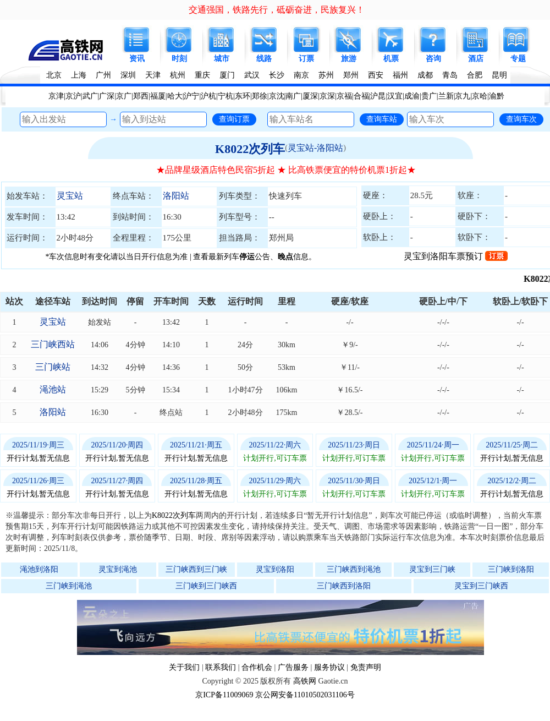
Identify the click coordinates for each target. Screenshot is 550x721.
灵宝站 (70, 195)
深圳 (128, 75)
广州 (103, 75)
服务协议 (329, 667)
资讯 (137, 58)
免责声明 (365, 667)
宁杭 (225, 96)
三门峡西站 (53, 344)
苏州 (326, 75)
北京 (54, 75)
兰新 (446, 96)
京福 (344, 96)
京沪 (73, 96)
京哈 (479, 96)
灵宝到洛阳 (275, 569)
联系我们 (220, 667)
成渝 (412, 96)
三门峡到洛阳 (511, 569)
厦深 (310, 96)
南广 (293, 96)
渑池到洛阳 (39, 569)
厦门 (227, 75)
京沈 (276, 96)
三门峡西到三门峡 (196, 569)
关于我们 (184, 667)
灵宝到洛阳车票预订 (456, 256)
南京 (301, 75)
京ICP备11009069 (224, 695)
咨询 (433, 58)
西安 (375, 75)
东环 (242, 96)
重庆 (202, 75)
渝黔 (496, 96)
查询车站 (381, 118)
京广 (123, 96)
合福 (361, 96)
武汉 (252, 75)
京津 (56, 96)
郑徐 (259, 96)
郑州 (351, 75)
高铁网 (304, 681)
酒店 (475, 58)
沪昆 (378, 96)
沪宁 (191, 96)
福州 (400, 75)
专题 (518, 58)
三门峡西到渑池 (354, 569)
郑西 (140, 96)
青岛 (450, 75)
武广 (90, 96)
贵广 (429, 96)
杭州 (177, 75)
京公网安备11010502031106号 (305, 695)
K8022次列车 (250, 149)
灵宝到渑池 (117, 569)
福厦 (158, 96)
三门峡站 (52, 367)
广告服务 (293, 667)
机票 (391, 58)
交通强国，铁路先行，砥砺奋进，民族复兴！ (277, 9)
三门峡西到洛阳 (344, 586)
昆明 (499, 75)
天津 (153, 75)
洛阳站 (176, 195)
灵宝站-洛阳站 (315, 147)
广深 (106, 96)
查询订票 (234, 118)
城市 (221, 58)
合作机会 (256, 667)
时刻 (179, 58)
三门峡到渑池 (69, 586)
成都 (425, 75)
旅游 (348, 58)
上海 (78, 75)
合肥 (474, 75)
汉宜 (395, 96)
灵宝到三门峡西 (481, 586)
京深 (327, 96)
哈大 (175, 96)
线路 (264, 58)
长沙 (276, 75)
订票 (306, 58)
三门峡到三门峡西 (206, 586)
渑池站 (53, 389)
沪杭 (208, 96)
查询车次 (521, 118)
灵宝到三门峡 (432, 569)
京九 (462, 96)
